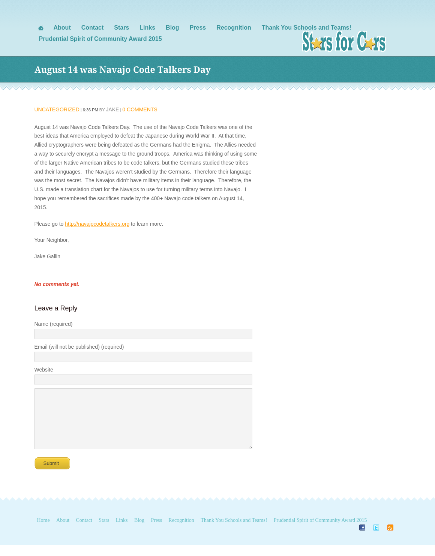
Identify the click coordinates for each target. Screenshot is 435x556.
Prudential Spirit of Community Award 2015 (320, 531)
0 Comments (139, 109)
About (62, 531)
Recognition (181, 531)
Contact (84, 531)
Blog (139, 531)
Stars (104, 531)
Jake (112, 109)
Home (43, 531)
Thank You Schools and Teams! (234, 531)
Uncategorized (57, 109)
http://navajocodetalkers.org (97, 224)
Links (122, 531)
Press (156, 531)
